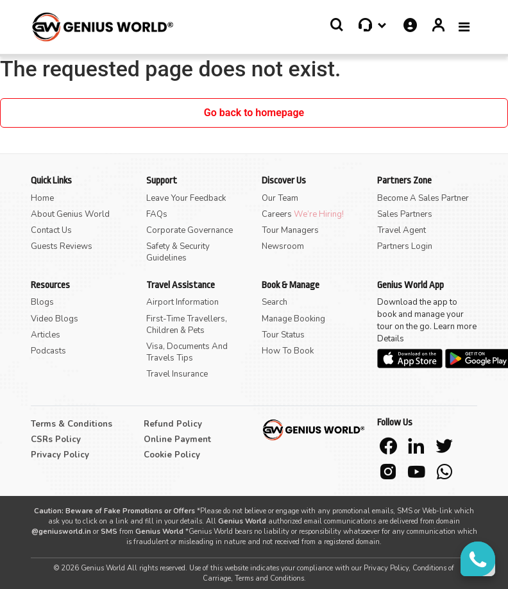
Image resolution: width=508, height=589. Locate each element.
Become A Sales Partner (423, 198)
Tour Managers (290, 230)
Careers (278, 214)
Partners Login (404, 246)
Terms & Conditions (71, 424)
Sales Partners (404, 214)
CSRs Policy (56, 439)
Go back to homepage (254, 113)
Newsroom (283, 246)
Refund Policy (173, 424)
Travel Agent (401, 230)
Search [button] (274, 302)
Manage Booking (293, 319)
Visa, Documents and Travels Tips (187, 352)
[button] (336, 25)
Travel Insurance (177, 374)
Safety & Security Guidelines (178, 252)
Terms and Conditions (269, 578)
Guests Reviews (61, 246)
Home (42, 198)
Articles (45, 335)
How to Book (288, 351)
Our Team (280, 198)
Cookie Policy (172, 455)
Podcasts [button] (48, 351)
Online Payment (177, 439)
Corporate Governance (189, 230)
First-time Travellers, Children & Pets (186, 324)
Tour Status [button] (283, 335)
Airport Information (182, 302)
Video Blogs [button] (54, 319)
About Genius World (70, 214)
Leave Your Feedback (186, 198)
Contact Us (51, 230)
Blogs (42, 302)
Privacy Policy (60, 455)
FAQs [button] (156, 214)
